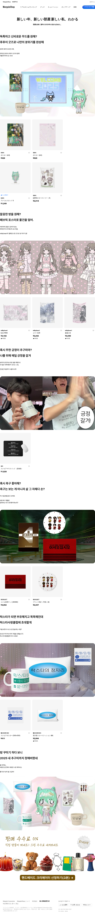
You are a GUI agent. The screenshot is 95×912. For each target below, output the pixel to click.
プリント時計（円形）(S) (41, 602)
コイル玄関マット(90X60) (9, 602)
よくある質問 (63, 905)
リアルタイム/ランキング (28, 7)
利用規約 (34, 901)
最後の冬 (68, 333)
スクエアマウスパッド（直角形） (12, 469)
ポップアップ (66, 7)
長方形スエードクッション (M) (43, 735)
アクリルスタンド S (7, 200)
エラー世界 (36, 333)
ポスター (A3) (5, 155)
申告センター (87, 905)
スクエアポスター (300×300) (10, 735)
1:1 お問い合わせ (75, 905)
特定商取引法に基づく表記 (10, 903)
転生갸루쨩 (4, 333)
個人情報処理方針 (44, 901)
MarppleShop (7, 2)
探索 (75, 7)
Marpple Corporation (9, 901)
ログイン (92, 2)
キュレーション (53, 7)
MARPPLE (15, 2)
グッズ (42, 7)
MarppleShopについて (23, 901)
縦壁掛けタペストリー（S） (42, 198)
